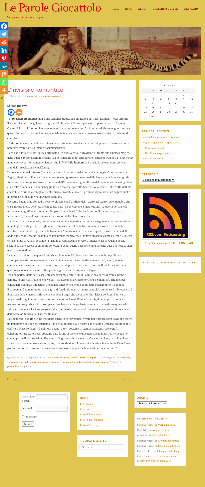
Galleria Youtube (165, 8)
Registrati (88, 403)
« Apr (152, 115)
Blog (128, 8)
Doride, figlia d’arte (159, 435)
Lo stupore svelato (154, 158)
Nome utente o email (28, 398)
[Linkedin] (4, 50)
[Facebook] (11, 112)
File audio (191, 8)
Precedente (11, 379)
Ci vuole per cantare (168, 440)
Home (115, 8)
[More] (18, 112)
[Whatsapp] (4, 82)
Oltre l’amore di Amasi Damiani (162, 137)
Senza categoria (88, 357)
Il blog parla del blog (169, 445)
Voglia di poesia (166, 424)
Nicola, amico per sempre (158, 153)
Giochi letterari (60, 357)
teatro (82, 361)
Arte (48, 357)
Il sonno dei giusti (154, 147)
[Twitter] (4, 34)
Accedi (86, 409)
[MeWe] (4, 66)
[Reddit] (4, 42)
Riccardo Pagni (69, 361)
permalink (13, 366)
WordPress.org (90, 425)
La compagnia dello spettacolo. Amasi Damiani (33, 361)
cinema (126, 357)
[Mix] (4, 74)
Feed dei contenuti (92, 414)
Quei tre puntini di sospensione (161, 142)
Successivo (129, 379)
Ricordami (31, 416)
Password (27, 407)
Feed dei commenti (93, 419)
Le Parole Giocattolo (52, 7)
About (142, 8)
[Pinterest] (4, 58)
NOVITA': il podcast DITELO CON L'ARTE (170, 242)
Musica (74, 357)
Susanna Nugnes (51, 96)
